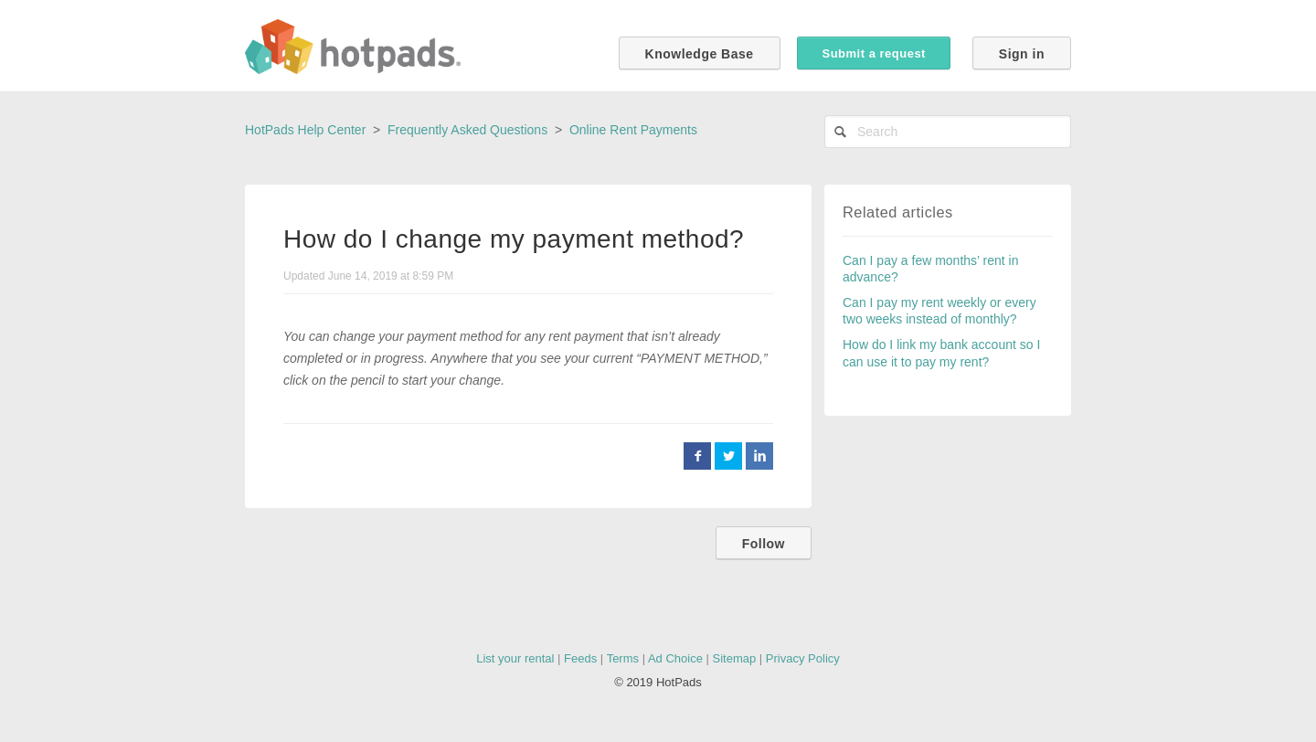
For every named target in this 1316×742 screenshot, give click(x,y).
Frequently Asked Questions (467, 129)
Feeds (580, 658)
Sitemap (735, 658)
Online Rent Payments (633, 129)
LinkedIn (759, 456)
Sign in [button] (1022, 54)
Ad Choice (675, 658)
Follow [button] (763, 543)
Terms (623, 658)
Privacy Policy (803, 658)
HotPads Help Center (305, 129)
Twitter (728, 456)
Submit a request (873, 53)
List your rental (515, 658)
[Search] (947, 131)
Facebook (697, 456)
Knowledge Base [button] (699, 54)
